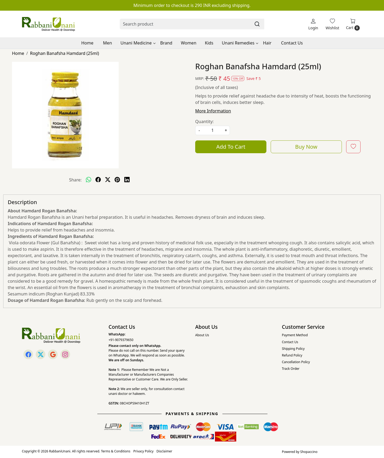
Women (188, 43)
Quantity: (204, 121)
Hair (267, 43)
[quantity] (212, 130)
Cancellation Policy (296, 362)
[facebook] (98, 180)
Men (107, 43)
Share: (75, 180)
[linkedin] (127, 180)
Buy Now (306, 146)
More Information (213, 111)
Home (87, 43)
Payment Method (295, 335)
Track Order (290, 368)
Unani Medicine (138, 43)
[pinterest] (117, 180)
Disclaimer (164, 451)
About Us (202, 335)
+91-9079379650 (121, 340)
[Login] (313, 24)
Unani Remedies (240, 43)
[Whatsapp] (88, 180)
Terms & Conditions (115, 451)
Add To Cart (230, 146)
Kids (209, 43)
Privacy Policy (143, 451)
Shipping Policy (293, 348)
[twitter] (108, 180)
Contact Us (292, 43)
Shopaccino (309, 451)
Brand (166, 43)
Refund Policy (292, 355)
